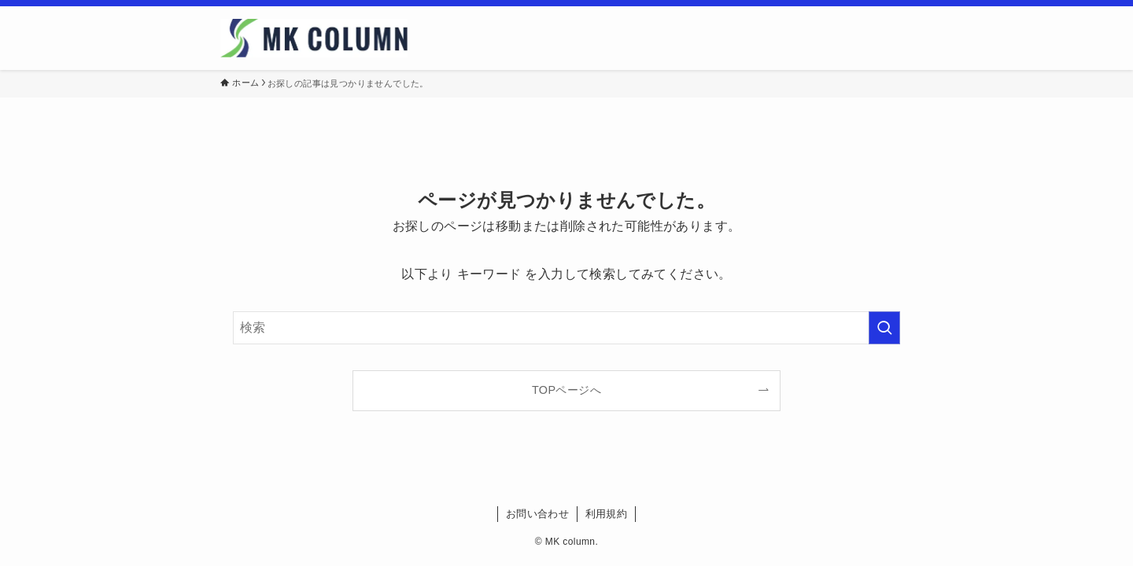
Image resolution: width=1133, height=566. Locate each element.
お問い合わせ (537, 514)
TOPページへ (566, 390)
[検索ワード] (566, 327)
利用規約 (606, 514)
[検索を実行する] (884, 327)
